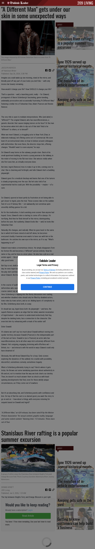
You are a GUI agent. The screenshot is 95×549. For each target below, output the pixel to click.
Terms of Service (49, 270)
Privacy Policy (44, 273)
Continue (47, 287)
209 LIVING (85, 3)
